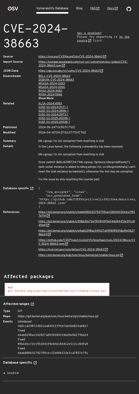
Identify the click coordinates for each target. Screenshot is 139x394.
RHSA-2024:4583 (50, 91)
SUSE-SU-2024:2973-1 (53, 115)
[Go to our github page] (129, 10)
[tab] (57, 289)
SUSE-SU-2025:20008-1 (54, 118)
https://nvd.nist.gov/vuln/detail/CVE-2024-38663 (71, 250)
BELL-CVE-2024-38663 (54, 76)
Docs (110, 9)
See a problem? (89, 33)
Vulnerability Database (52, 9)
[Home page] (13, 9)
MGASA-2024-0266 (51, 87)
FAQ (93, 9)
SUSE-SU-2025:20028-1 (54, 122)
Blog (79, 9)
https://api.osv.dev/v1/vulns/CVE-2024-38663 (68, 71)
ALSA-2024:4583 (50, 104)
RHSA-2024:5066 (50, 95)
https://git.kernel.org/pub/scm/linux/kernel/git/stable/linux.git (78, 255)
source (13, 373)
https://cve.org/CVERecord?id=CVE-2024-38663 (70, 57)
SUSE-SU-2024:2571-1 (53, 107)
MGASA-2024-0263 (51, 84)
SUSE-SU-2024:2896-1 (53, 111)
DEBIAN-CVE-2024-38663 (56, 80)
